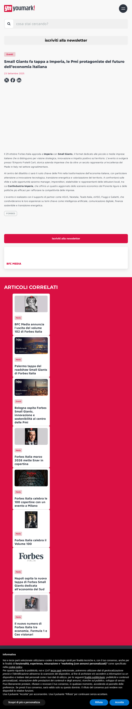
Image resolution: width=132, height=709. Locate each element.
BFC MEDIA (14, 263)
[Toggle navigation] (123, 8)
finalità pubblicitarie (94, 677)
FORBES (10, 213)
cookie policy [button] (15, 667)
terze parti (56, 670)
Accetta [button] (119, 702)
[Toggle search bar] (9, 24)
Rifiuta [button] (99, 702)
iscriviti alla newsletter (66, 40)
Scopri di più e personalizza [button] (24, 702)
